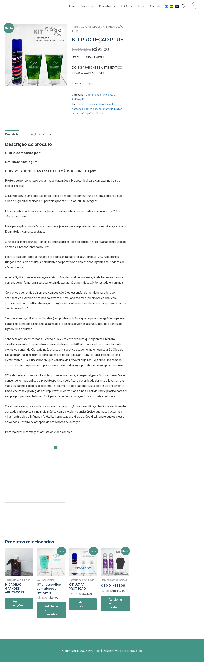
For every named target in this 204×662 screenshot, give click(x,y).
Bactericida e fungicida (99, 94)
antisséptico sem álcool (92, 104)
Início (75, 26)
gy (73, 113)
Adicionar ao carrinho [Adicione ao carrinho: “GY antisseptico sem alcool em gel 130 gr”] (51, 610)
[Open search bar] (184, 6)
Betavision (134, 650)
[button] (60, 30)
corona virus (106, 108)
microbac (100, 113)
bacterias (77, 108)
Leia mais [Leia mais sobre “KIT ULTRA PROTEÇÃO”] (80, 604)
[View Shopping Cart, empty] (193, 6)
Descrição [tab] (12, 134)
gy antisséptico (85, 113)
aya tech (112, 104)
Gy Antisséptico (91, 26)
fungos (118, 108)
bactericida (90, 108)
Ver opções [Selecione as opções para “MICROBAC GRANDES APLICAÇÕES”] (18, 603)
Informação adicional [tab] (37, 134)
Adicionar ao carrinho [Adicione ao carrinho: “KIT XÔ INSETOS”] (115, 603)
